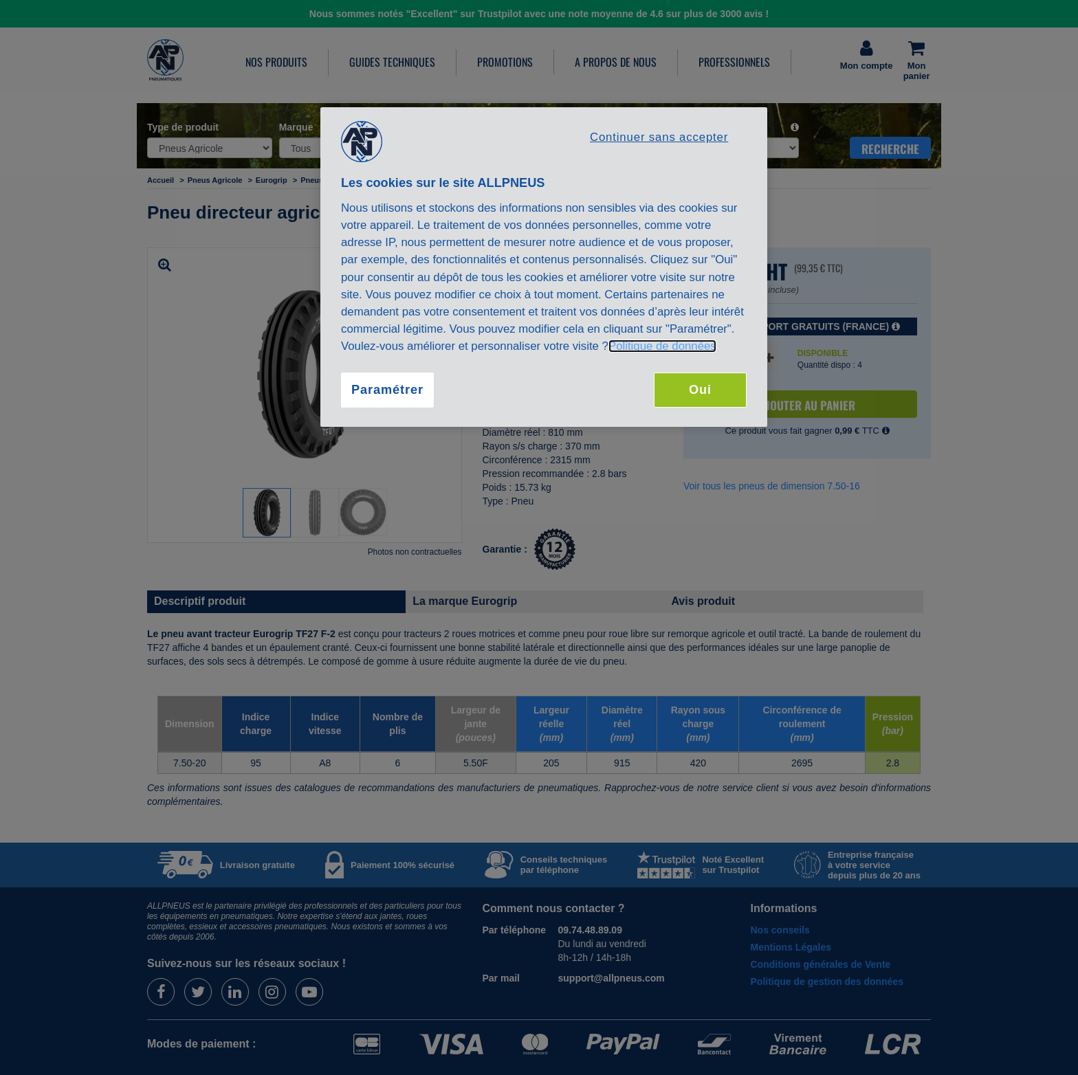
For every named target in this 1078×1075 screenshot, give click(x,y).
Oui (700, 390)
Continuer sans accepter (659, 137)
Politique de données (662, 346)
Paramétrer (387, 390)
